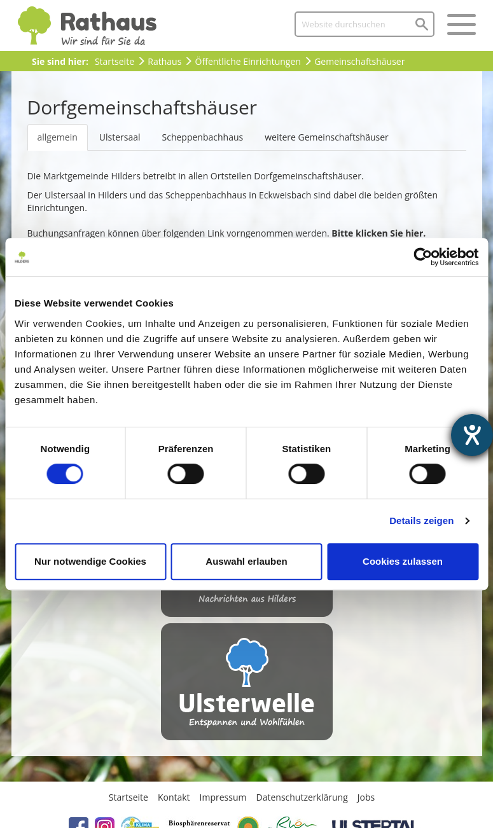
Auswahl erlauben (246, 561)
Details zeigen (421, 520)
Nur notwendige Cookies (90, 561)
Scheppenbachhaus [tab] (203, 137)
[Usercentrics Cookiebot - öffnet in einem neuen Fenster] (422, 256)
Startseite (114, 61)
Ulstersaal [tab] (120, 137)
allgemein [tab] (58, 137)
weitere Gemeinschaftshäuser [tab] (327, 137)
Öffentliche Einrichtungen (248, 61)
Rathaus (164, 61)
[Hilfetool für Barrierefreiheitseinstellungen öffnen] (472, 435)
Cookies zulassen (403, 561)
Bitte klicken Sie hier (377, 233)
